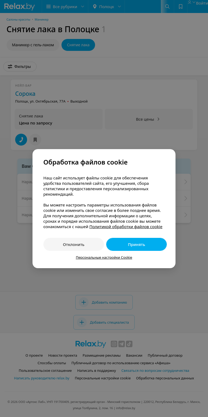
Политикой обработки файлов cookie (125, 226)
